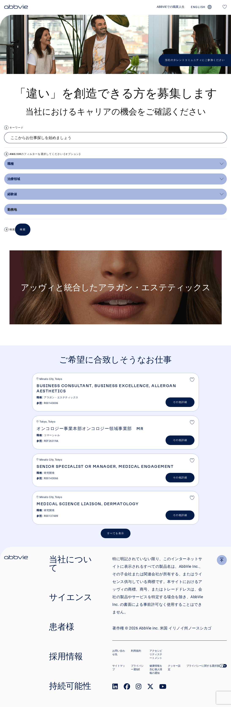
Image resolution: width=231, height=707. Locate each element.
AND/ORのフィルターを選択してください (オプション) (45, 154)
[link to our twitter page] (150, 687)
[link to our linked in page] (115, 687)
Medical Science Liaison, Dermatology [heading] (88, 503)
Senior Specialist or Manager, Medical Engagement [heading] (105, 466)
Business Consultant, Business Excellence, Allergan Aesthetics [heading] (106, 388)
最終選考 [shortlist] (192, 380)
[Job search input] (115, 137)
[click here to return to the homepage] (16, 7)
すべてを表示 (115, 533)
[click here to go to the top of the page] (222, 560)
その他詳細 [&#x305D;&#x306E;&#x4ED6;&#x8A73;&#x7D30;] (180, 402)
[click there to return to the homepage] (16, 558)
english (198, 7)
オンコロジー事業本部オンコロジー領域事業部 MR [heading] (90, 428)
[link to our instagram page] (138, 687)
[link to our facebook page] (127, 687)
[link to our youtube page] (162, 687)
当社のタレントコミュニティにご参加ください (195, 60)
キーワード (16, 127)
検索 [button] (23, 229)
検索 (12, 229)
